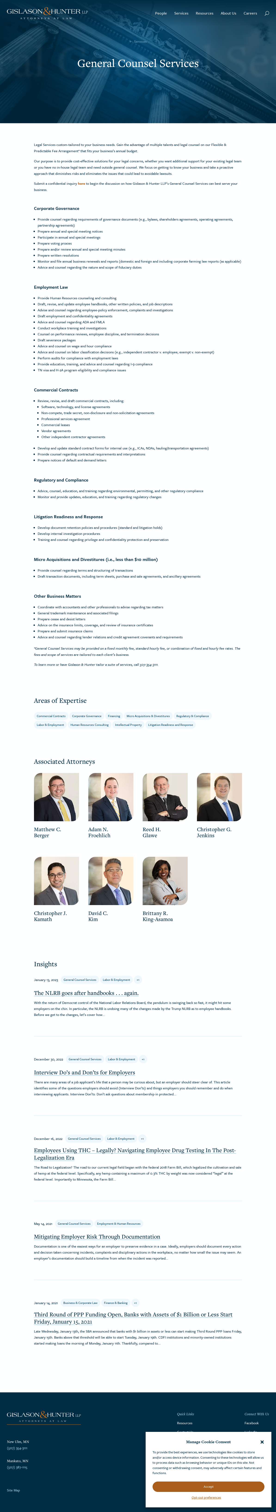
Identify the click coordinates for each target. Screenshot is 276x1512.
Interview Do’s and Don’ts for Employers (84, 1072)
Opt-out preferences (206, 1497)
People (161, 13)
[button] (262, 1442)
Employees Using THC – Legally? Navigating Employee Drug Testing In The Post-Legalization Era (135, 1153)
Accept (209, 1486)
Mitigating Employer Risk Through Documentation (97, 1236)
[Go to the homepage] (47, 13)
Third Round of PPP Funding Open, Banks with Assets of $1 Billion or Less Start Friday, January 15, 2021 (133, 1318)
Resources (204, 13)
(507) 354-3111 (17, 1447)
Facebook (252, 1422)
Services (181, 13)
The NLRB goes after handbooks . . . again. (86, 992)
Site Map (13, 1490)
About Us (228, 13)
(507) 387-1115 (17, 1467)
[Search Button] (267, 13)
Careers (250, 13)
